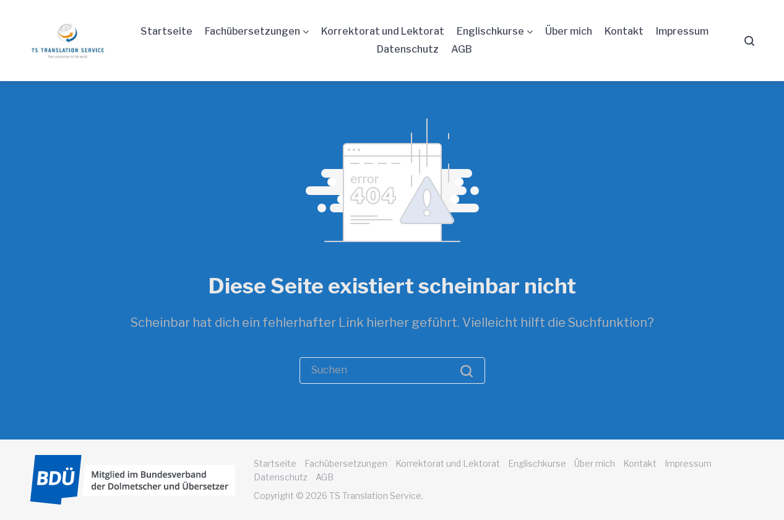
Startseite (166, 31)
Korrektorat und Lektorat (382, 31)
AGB (461, 49)
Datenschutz (408, 49)
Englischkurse (490, 31)
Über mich (568, 31)
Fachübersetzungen (252, 31)
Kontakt (624, 31)
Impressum (682, 31)
